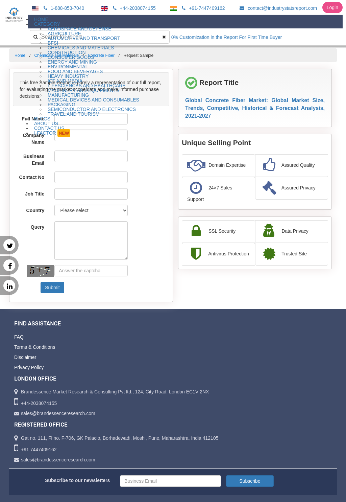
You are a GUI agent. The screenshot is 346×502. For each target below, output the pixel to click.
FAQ (19, 337)
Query (37, 227)
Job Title (34, 194)
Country (35, 210)
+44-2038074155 (133, 8)
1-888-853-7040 (63, 8)
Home (20, 55)
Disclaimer (25, 357)
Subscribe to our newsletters (77, 480)
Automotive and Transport (84, 38)
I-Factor (52, 133)
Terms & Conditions (34, 347)
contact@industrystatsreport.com (277, 8)
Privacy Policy (29, 367)
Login (332, 7)
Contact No (32, 177)
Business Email (33, 160)
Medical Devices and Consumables (93, 99)
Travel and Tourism (74, 114)
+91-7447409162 (202, 8)
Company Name (33, 139)
